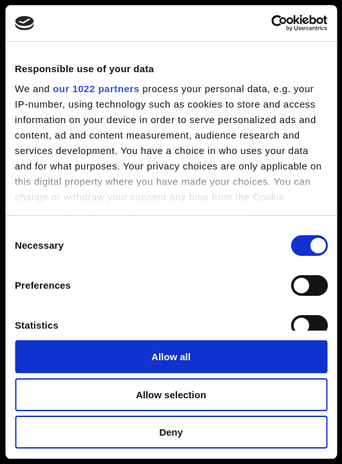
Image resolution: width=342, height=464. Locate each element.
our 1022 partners (96, 88)
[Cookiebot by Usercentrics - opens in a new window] (270, 23)
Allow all (171, 356)
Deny (171, 432)
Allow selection (171, 394)
